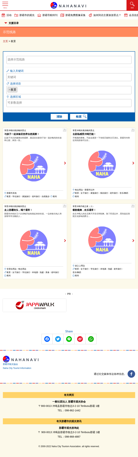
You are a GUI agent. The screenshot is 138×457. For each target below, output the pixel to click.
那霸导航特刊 (50, 15)
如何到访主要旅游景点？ (107, 15)
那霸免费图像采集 (75, 15)
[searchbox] (69, 59)
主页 (5, 41)
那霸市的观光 (26, 15)
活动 (9, 15)
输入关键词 (17, 70)
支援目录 (11, 23)
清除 (59, 116)
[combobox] (69, 60)
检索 (79, 116)
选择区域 (15, 96)
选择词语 (15, 83)
